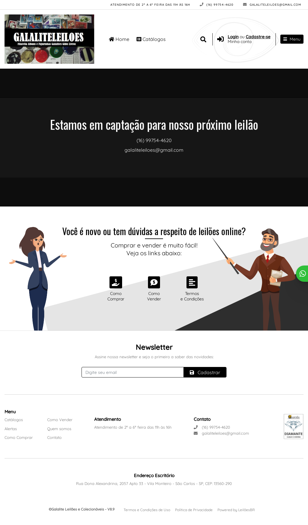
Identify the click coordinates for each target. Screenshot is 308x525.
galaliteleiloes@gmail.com (272, 5)
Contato (54, 437)
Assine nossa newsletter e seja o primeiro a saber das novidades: (154, 356)
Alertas (11, 428)
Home (119, 39)
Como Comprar (19, 437)
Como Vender (59, 419)
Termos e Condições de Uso (147, 510)
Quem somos (59, 428)
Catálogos (151, 39)
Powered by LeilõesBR (236, 510)
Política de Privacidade (194, 510)
